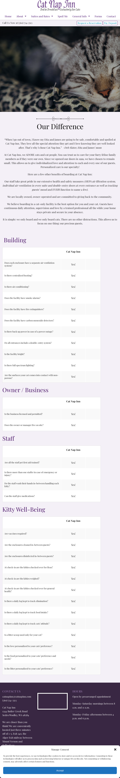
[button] (115, 749)
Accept (60, 770)
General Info (79, 16)
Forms (98, 16)
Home (8, 16)
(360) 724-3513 (9, 700)
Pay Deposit (110, 23)
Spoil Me (63, 16)
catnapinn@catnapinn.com (16, 696)
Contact (111, 16)
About (19, 16)
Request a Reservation (89, 23)
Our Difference (60, 126)
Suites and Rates (40, 16)
